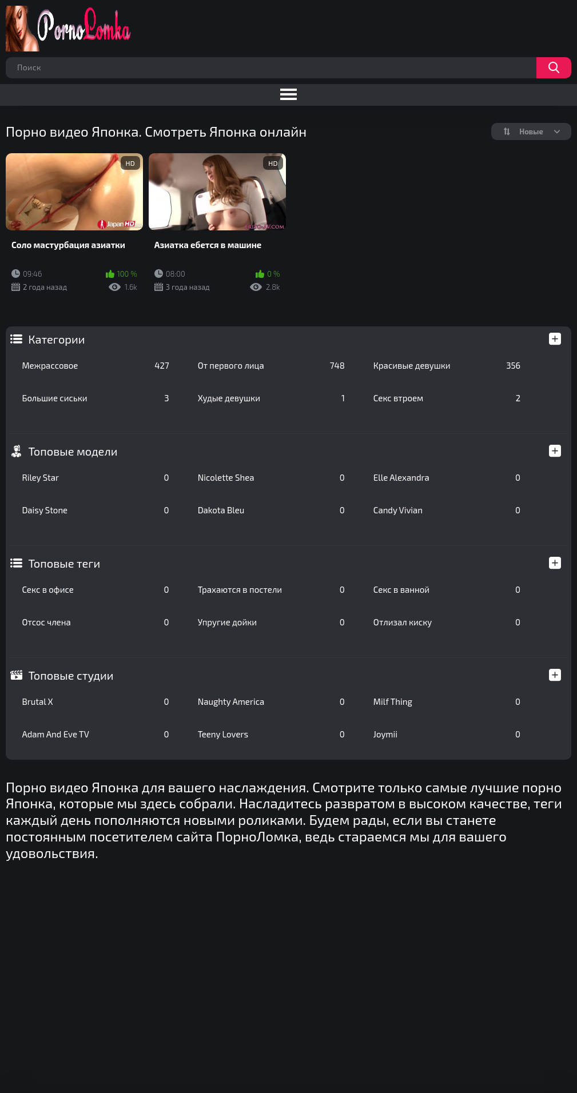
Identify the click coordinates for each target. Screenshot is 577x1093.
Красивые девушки (446, 365)
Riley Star (95, 477)
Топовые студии (70, 675)
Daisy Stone (95, 510)
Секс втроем (446, 398)
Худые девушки (271, 398)
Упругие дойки (271, 622)
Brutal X (95, 701)
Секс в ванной (446, 589)
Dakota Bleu (271, 510)
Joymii (446, 734)
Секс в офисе (95, 589)
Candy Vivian (446, 510)
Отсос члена (95, 622)
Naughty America (271, 701)
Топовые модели (72, 451)
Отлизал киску (446, 622)
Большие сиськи (95, 398)
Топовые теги (64, 563)
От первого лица (271, 365)
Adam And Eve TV (95, 734)
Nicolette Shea (271, 477)
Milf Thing (446, 701)
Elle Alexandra (446, 477)
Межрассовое (95, 365)
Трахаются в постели (271, 589)
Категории (56, 339)
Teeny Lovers (271, 734)
